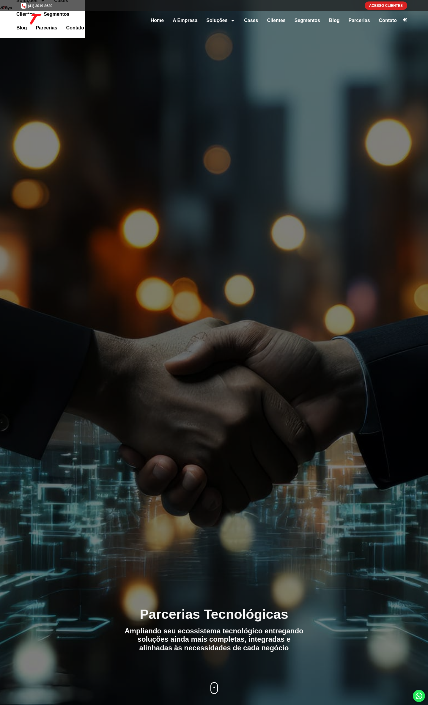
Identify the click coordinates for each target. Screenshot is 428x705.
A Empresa (185, 20)
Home (157, 20)
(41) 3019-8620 (40, 6)
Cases (251, 20)
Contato (388, 20)
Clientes (276, 20)
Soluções (220, 20)
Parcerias (359, 20)
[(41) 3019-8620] (23, 6)
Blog (334, 20)
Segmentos (307, 20)
